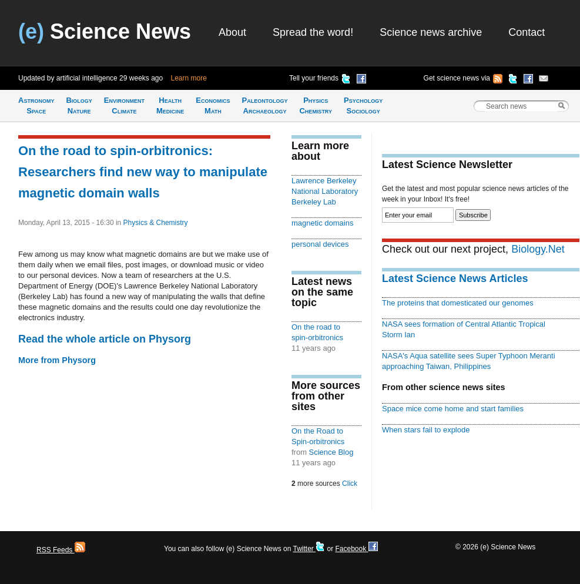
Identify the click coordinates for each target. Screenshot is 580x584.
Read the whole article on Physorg (104, 339)
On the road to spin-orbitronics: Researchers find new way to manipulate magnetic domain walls (142, 171)
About (232, 32)
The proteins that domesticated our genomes (458, 302)
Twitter (309, 549)
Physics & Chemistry (155, 223)
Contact (526, 32)
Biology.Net (538, 249)
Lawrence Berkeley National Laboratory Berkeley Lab (324, 191)
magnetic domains (322, 223)
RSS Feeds (60, 550)
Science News (104, 31)
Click (349, 483)
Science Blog (331, 452)
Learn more (189, 78)
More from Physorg (57, 360)
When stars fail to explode (426, 429)
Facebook (356, 549)
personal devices (319, 244)
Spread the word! (313, 32)
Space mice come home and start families (453, 408)
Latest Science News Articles (455, 278)
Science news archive (431, 32)
